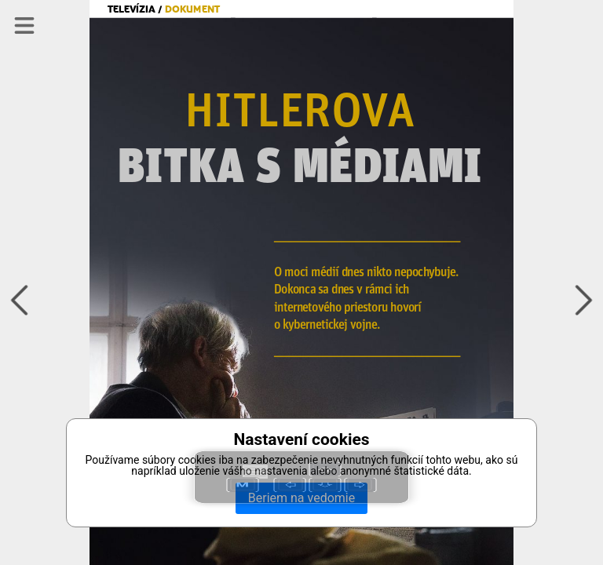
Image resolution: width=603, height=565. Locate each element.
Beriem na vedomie (301, 497)
